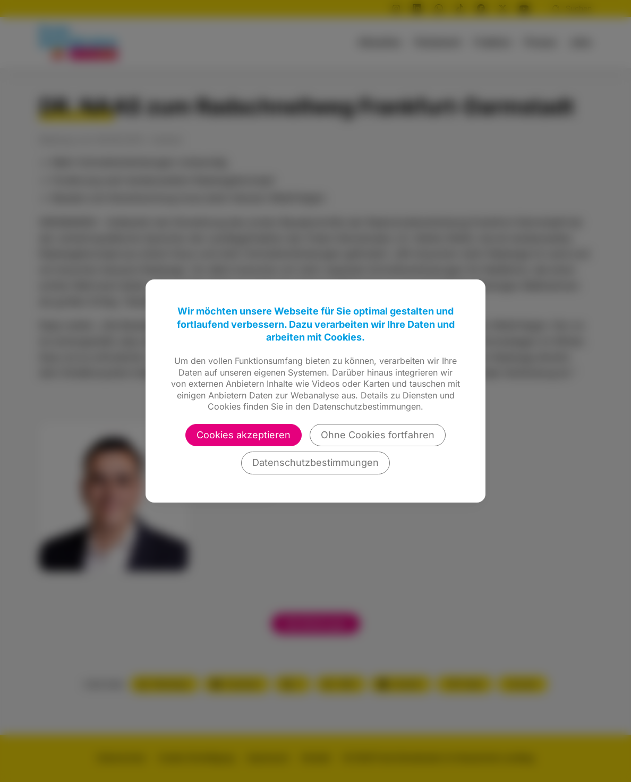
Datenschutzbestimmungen (315, 462)
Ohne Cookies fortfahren (377, 434)
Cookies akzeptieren (244, 434)
